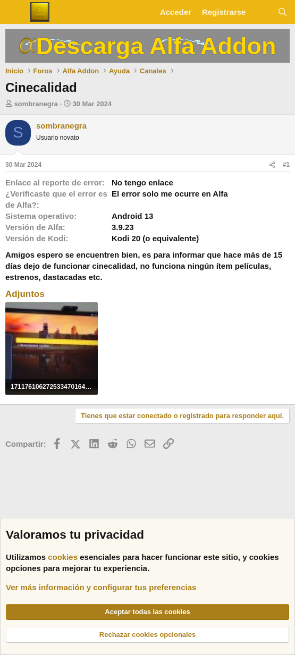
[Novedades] (261, 12)
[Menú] (14, 12)
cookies (63, 557)
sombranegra (36, 104)
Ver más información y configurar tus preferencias (101, 587)
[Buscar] (282, 12)
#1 (286, 164)
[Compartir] (272, 165)
